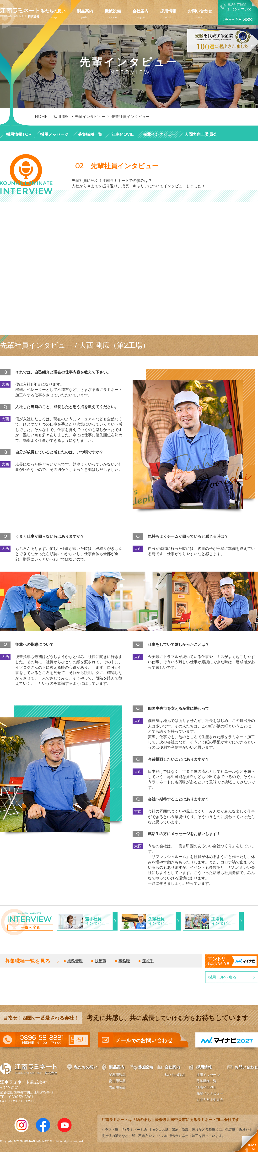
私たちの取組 (175, 1075)
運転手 (148, 961)
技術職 (100, 961)
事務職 (124, 961)
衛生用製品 (117, 1081)
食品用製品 (117, 1087)
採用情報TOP (18, 134)
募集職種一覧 (90, 134)
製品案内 (85, 11)
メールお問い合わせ (144, 1040)
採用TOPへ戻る (222, 977)
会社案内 (140, 11)
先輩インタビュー (159, 134)
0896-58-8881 (21, 1097)
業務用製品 (117, 1075)
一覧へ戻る (30, 927)
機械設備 (113, 11)
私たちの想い (53, 11)
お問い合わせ (200, 11)
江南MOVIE (123, 134)
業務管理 (75, 961)
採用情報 (168, 11)
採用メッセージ (54, 134)
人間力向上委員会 (201, 134)
